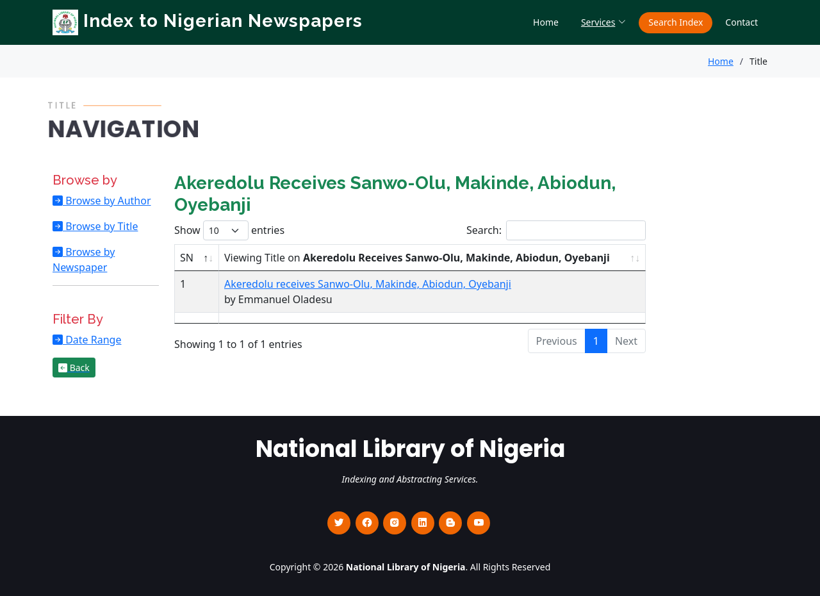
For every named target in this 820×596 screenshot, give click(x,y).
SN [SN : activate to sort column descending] (186, 258)
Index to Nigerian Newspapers (208, 20)
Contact (741, 22)
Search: (556, 230)
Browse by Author (107, 201)
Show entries (229, 230)
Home (546, 22)
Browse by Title (100, 226)
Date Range (92, 340)
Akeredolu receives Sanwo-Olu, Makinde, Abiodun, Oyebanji (367, 284)
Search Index (675, 22)
